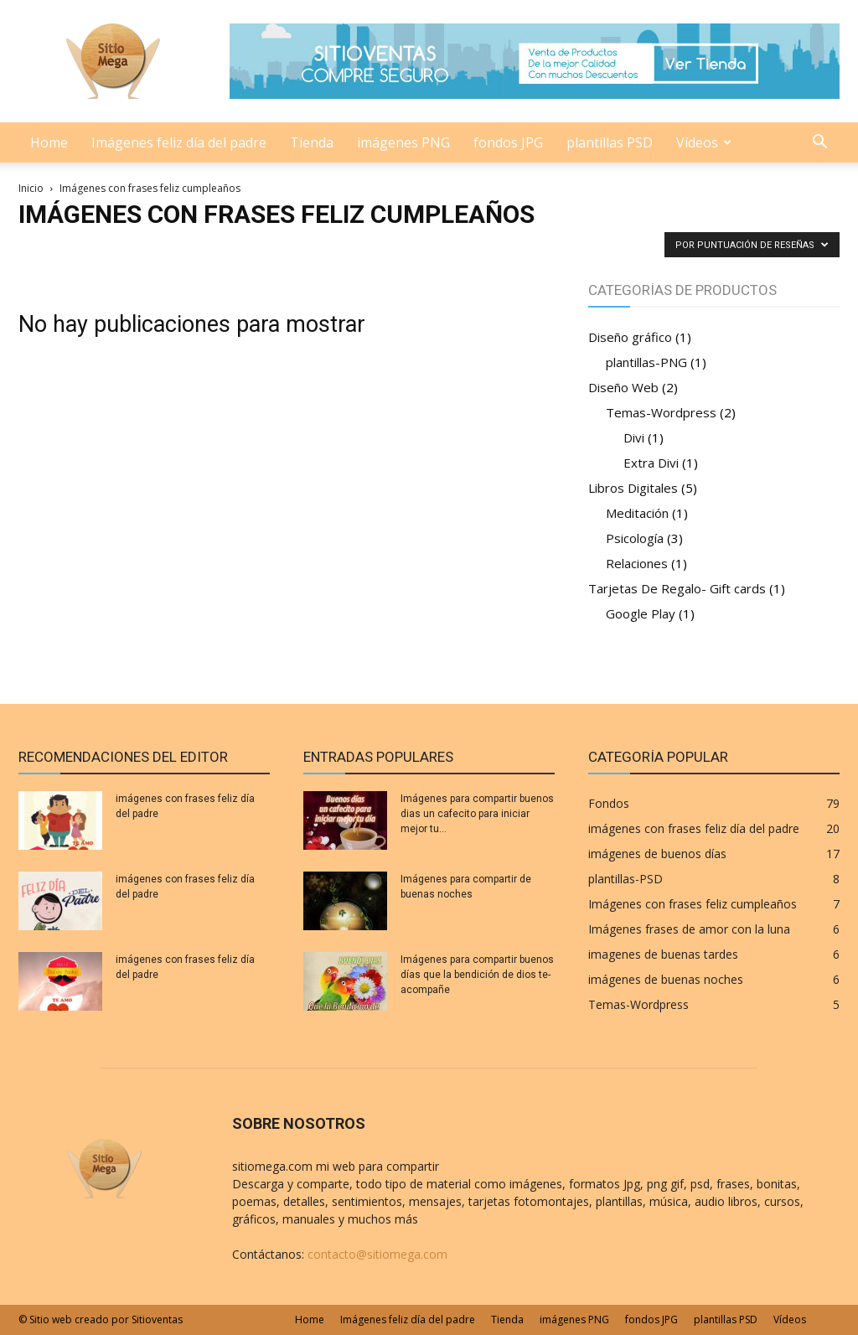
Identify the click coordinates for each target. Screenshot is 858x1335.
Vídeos (703, 142)
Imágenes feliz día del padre (178, 142)
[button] (819, 144)
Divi (633, 437)
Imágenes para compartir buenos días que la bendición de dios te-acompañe (477, 975)
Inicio (31, 188)
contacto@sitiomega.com (377, 1254)
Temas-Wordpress (661, 412)
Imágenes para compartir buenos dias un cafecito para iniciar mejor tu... (477, 814)
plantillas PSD (609, 142)
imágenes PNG (403, 142)
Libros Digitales (633, 487)
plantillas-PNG (646, 362)
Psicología (635, 538)
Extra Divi (651, 462)
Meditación (637, 513)
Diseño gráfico (630, 337)
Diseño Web (623, 387)
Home (49, 142)
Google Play (640, 613)
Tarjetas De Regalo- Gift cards (677, 588)
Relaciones (637, 563)
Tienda (311, 142)
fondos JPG (508, 142)
